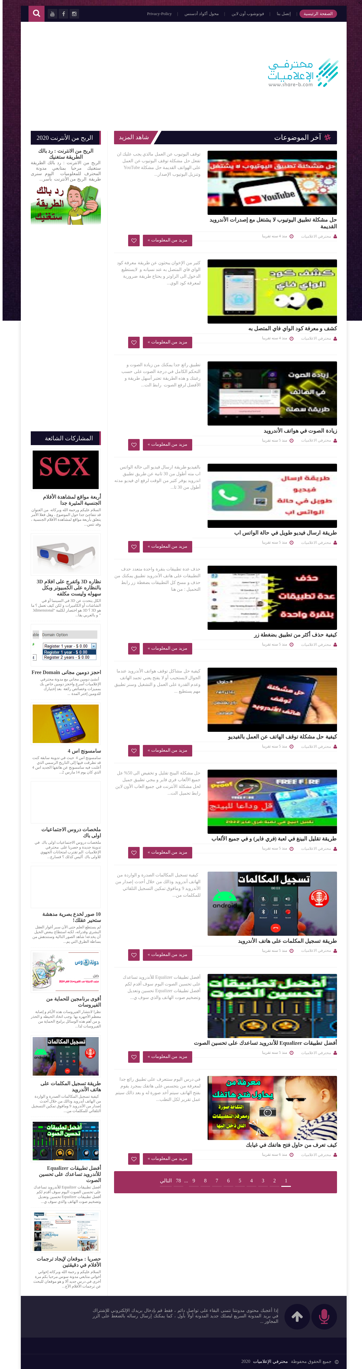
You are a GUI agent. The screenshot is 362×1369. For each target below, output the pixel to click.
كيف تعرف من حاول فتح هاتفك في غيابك (183, 850)
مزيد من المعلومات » (204, 207)
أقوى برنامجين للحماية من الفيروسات (71, 1002)
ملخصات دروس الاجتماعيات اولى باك (68, 832)
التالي (163, 926)
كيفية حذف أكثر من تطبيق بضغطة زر (187, 463)
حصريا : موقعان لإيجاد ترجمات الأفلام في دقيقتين (66, 1262)
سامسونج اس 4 (81, 751)
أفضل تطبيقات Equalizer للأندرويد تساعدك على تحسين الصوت (174, 775)
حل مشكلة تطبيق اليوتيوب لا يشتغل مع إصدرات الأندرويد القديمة (175, 157)
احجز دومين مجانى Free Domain (63, 672)
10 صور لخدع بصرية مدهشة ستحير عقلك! (69, 917)
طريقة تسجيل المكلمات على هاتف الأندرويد (179, 695)
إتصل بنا (280, 13)
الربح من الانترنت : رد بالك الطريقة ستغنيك (63, 154)
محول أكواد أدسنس (197, 13)
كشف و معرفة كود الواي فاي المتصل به (184, 231)
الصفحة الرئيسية (314, 13)
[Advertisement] (144, 73)
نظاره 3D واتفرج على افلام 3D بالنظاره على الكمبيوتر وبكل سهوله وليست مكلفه (66, 587)
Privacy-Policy (155, 13)
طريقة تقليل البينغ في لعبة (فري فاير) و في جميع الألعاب (174, 621)
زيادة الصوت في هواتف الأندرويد (192, 309)
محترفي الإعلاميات (266, 1360)
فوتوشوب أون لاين (243, 13)
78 (175, 926)
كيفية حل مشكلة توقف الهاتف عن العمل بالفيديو (174, 540)
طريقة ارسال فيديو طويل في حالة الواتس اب (177, 386)
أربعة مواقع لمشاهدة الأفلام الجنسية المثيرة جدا (69, 500)
